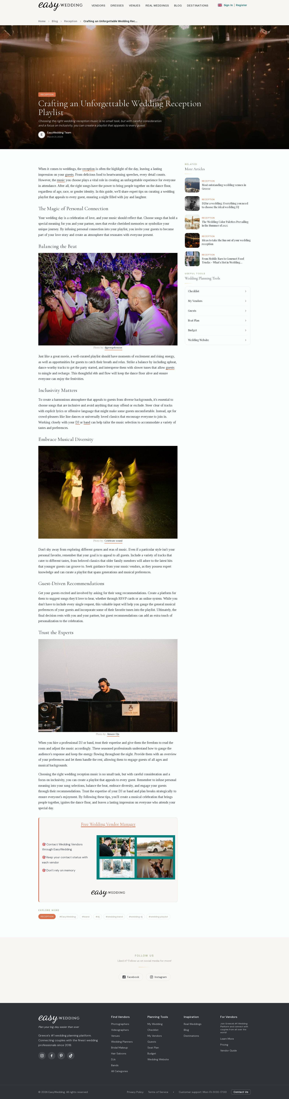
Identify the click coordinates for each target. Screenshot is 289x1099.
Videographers (120, 1030)
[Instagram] (42, 1055)
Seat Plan (153, 1047)
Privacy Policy (135, 1092)
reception (88, 169)
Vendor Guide (228, 1050)
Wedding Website (158, 1059)
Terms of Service (158, 1092)
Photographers (120, 1024)
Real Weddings (192, 1024)
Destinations (191, 1035)
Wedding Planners (122, 1041)
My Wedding (155, 1024)
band (87, 422)
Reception (70, 21)
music (61, 180)
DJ (77, 422)
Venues (115, 1035)
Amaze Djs (113, 734)
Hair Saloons (118, 1053)
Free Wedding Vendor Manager (108, 824)
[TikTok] (70, 1055)
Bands (115, 1065)
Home (42, 21)
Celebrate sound (113, 540)
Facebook (130, 977)
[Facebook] (51, 1055)
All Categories (119, 1071)
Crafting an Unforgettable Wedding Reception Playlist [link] (111, 21)
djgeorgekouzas (113, 347)
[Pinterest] (61, 1055)
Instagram (158, 977)
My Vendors (154, 1035)
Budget (151, 1053)
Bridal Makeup (119, 1047)
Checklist (153, 1030)
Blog (55, 21)
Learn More (227, 1038)
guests (69, 174)
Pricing (224, 1044)
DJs (113, 1059)
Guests (151, 1041)
